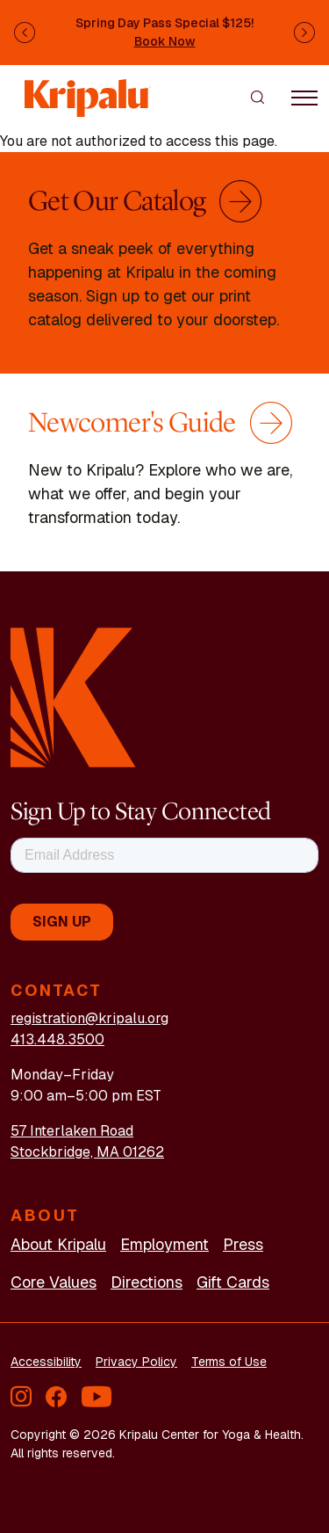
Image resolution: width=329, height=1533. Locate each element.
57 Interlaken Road (72, 1131)
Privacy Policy (136, 1362)
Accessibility (46, 1362)
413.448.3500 (57, 1039)
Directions (146, 1282)
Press (243, 1244)
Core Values (54, 1282)
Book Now (165, 41)
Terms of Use (229, 1362)
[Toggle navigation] (304, 97)
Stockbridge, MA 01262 (87, 1152)
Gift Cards (233, 1282)
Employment (164, 1244)
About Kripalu (58, 1244)
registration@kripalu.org (89, 1018)
